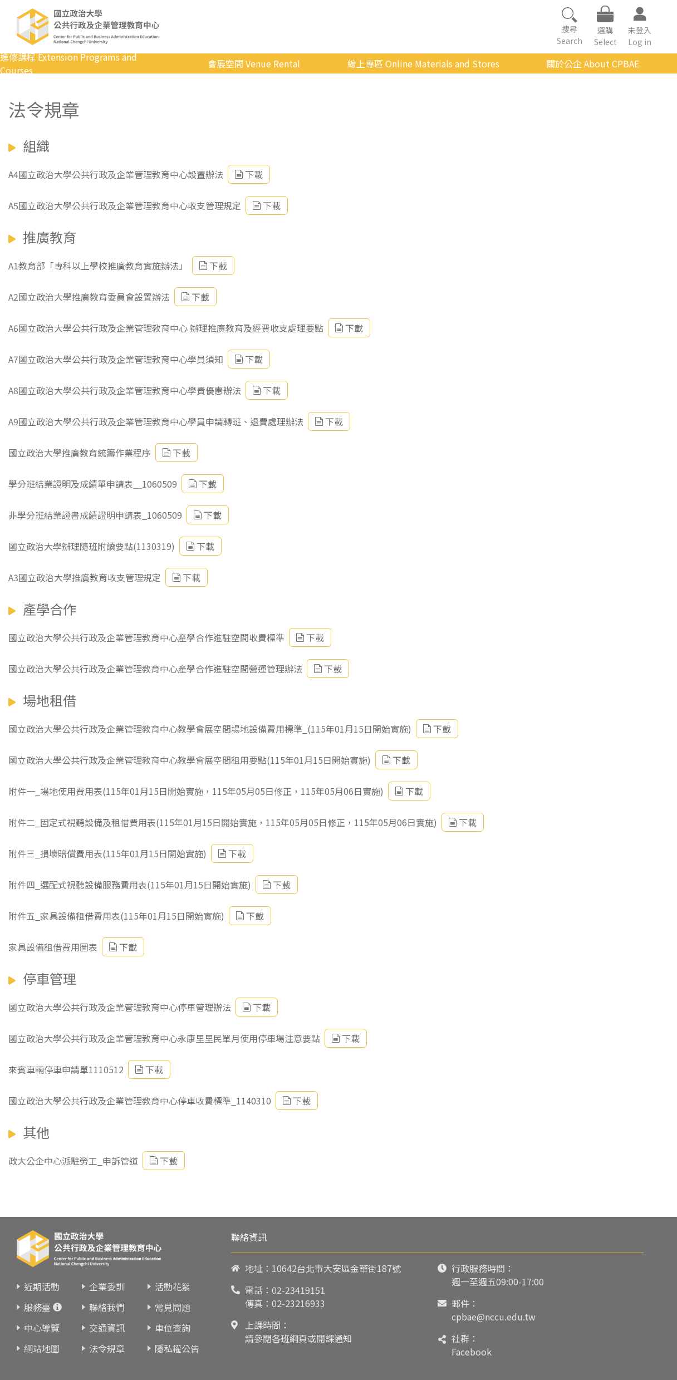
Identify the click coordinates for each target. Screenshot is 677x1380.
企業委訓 (107, 1286)
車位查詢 (172, 1327)
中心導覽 (42, 1327)
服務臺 (37, 1307)
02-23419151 (298, 1289)
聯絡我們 (107, 1307)
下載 (249, 174)
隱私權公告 (177, 1348)
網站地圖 (42, 1348)
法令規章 (107, 1348)
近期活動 (42, 1286)
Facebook (472, 1351)
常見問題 (172, 1307)
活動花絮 (172, 1286)
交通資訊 (107, 1327)
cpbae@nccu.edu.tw (494, 1316)
